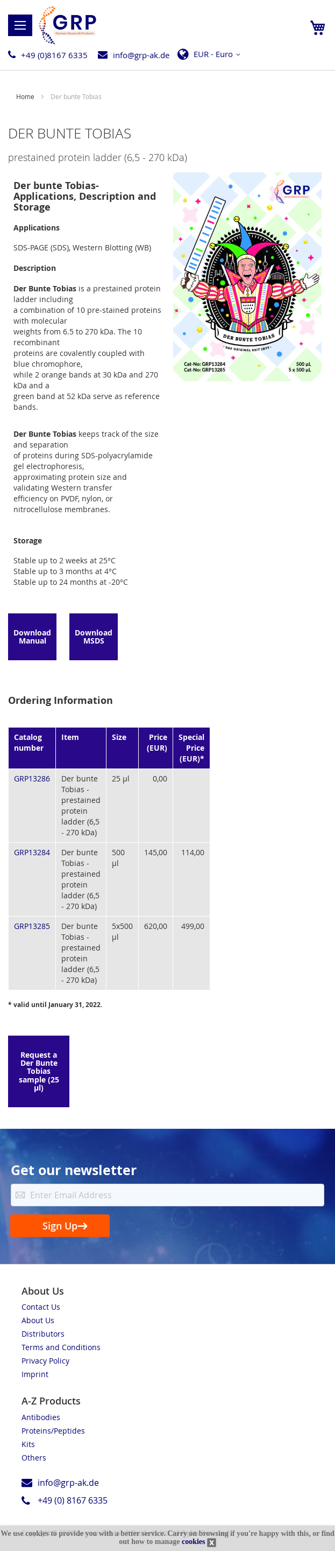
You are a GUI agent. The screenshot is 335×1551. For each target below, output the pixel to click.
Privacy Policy (45, 1361)
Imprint (35, 1374)
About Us (38, 1320)
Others (34, 1457)
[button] (212, 54)
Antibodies (41, 1417)
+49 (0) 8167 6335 (73, 1500)
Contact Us (41, 1307)
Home (26, 96)
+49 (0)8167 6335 (54, 55)
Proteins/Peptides (53, 1431)
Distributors (43, 1334)
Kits (28, 1444)
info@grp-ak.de (141, 55)
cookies (193, 1542)
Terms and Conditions (61, 1347)
